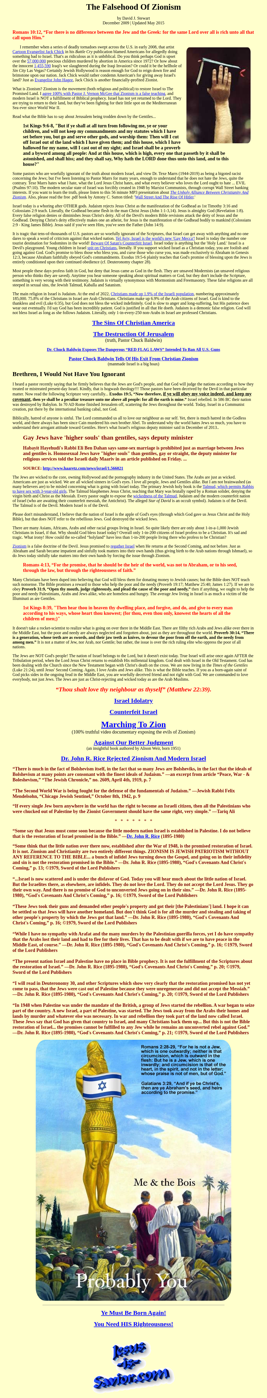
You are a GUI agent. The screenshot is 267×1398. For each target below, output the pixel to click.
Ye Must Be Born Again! (133, 1312)
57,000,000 (36, 61)
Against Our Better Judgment (133, 742)
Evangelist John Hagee (54, 80)
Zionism (19, 546)
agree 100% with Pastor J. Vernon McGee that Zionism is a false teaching (104, 93)
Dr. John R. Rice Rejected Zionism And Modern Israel (133, 758)
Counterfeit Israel (133, 711)
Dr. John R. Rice (143, 836)
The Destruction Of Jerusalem (133, 334)
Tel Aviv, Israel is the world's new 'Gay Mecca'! (155, 238)
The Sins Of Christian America (133, 322)
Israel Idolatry (133, 700)
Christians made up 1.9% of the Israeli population (152, 294)
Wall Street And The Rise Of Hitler (164, 197)
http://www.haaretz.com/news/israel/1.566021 (83, 468)
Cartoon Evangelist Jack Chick (38, 51)
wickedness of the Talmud (155, 496)
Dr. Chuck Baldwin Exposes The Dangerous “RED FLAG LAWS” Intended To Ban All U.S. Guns (133, 349)
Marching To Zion (133, 724)
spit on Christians (102, 248)
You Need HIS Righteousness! (133, 1324)
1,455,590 (42, 66)
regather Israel (123, 546)
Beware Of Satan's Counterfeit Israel (121, 243)
